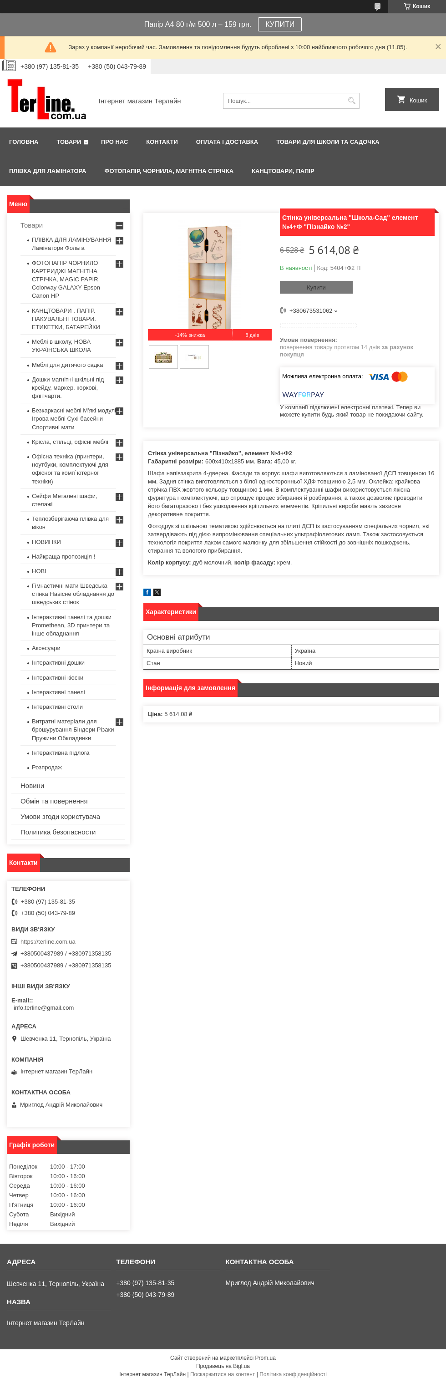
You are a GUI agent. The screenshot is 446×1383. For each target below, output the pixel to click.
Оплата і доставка (227, 141)
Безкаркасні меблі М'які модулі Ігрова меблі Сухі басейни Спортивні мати (74, 418)
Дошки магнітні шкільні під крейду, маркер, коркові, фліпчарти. (68, 387)
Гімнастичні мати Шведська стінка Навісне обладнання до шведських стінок (73, 593)
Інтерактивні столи (57, 706)
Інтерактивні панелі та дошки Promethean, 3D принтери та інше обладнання (72, 625)
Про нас (114, 141)
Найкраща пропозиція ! (63, 556)
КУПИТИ (279, 24)
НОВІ (39, 571)
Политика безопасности (58, 832)
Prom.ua (265, 1358)
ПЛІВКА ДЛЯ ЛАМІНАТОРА (47, 171)
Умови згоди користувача (60, 816)
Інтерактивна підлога (60, 752)
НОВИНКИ (46, 542)
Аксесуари (46, 648)
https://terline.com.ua (48, 941)
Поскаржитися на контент (222, 1374)
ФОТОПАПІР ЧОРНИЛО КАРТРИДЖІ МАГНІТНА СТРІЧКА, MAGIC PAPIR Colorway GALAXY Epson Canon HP (66, 279)
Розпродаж (47, 767)
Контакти (162, 141)
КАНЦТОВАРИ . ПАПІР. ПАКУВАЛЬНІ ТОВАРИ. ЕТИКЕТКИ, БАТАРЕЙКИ (66, 318)
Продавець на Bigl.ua (223, 1366)
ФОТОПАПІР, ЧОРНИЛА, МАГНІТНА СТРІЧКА (168, 171)
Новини (32, 785)
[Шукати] (352, 101)
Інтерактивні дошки (58, 662)
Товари (68, 141)
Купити (316, 287)
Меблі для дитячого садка (67, 364)
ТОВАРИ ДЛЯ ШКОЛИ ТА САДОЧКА (328, 141)
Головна (23, 141)
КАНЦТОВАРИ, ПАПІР (283, 171)
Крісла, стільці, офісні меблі (70, 441)
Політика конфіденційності (293, 1374)
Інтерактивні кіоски (57, 677)
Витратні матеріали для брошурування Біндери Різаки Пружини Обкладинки (73, 729)
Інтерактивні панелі (58, 692)
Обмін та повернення (54, 801)
